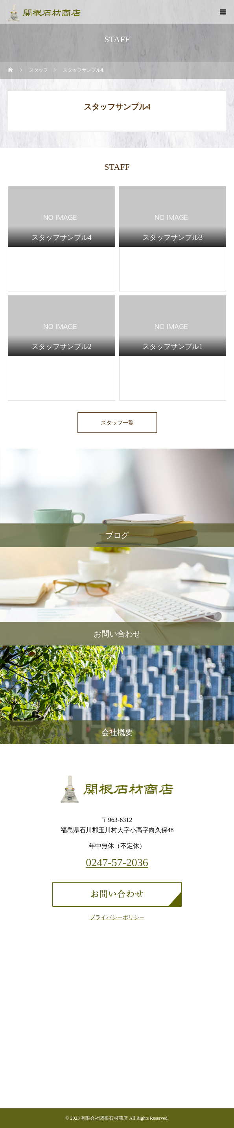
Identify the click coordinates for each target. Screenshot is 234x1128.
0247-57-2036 (117, 862)
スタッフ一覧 (117, 422)
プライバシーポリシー (117, 917)
